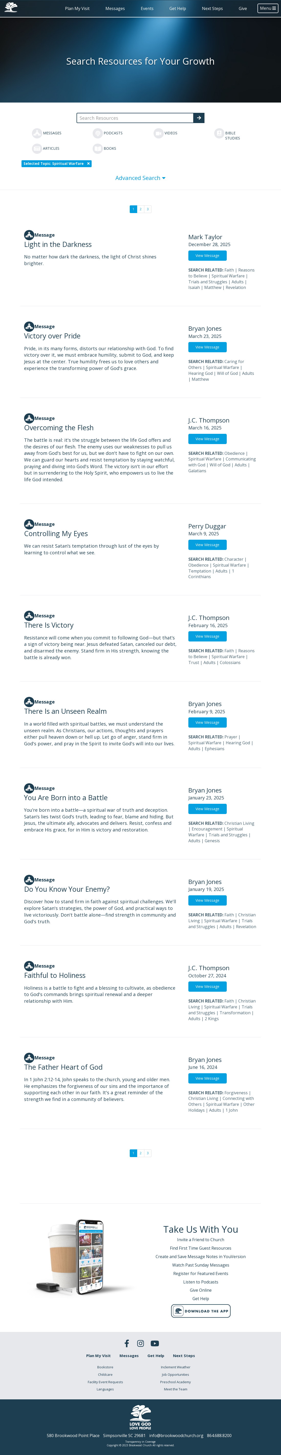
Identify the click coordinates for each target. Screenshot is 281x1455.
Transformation (235, 1013)
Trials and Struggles (207, 282)
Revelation (236, 287)
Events (147, 8)
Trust (193, 662)
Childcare (105, 1374)
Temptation (199, 571)
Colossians (230, 662)
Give (243, 8)
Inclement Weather (175, 1367)
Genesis (212, 841)
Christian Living (239, 823)
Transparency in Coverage (140, 1441)
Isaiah (194, 287)
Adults (238, 282)
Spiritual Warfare (228, 276)
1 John (231, 1110)
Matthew (212, 287)
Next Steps (212, 8)
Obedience (234, 453)
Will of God (227, 373)
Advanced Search (140, 178)
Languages (105, 1389)
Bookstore (105, 1367)
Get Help (177, 8)
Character (233, 559)
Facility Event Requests (105, 1382)
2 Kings (212, 1018)
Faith (229, 270)
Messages (115, 8)
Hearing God (200, 373)
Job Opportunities (175, 1374)
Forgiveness (236, 1093)
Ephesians (214, 748)
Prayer (230, 737)
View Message (207, 255)
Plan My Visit (77, 8)
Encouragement (207, 829)
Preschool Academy (175, 1382)
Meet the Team (175, 1389)
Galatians (197, 471)
